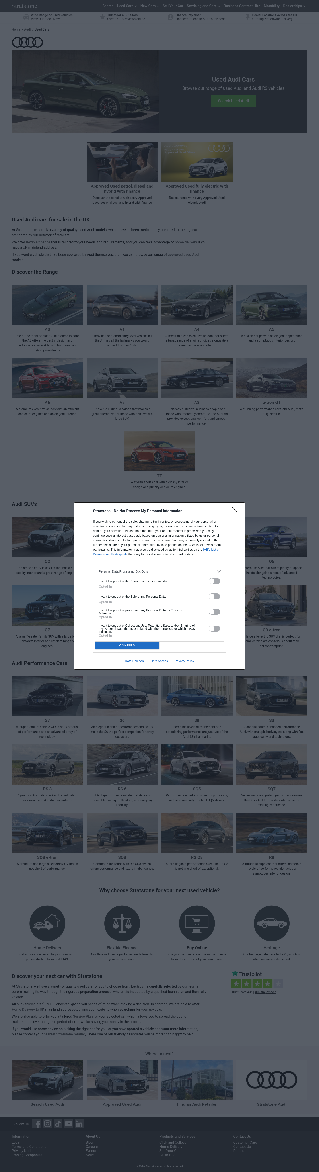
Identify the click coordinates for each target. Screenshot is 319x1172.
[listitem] (159, 571)
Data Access (159, 661)
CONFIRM (127, 645)
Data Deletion (134, 661)
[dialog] (159, 586)
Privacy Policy (184, 661)
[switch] (214, 581)
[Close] (236, 511)
